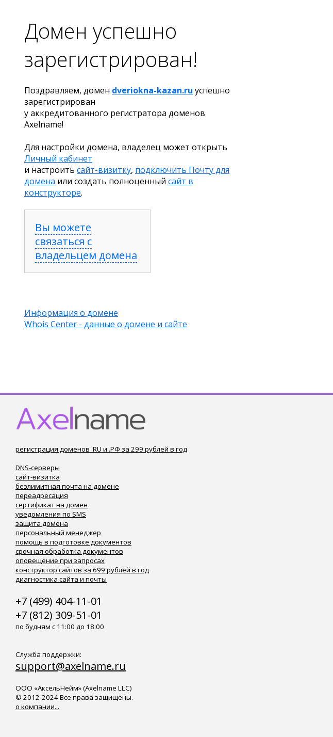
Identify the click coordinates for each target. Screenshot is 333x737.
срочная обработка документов (69, 551)
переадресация (41, 495)
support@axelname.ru (70, 666)
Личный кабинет (58, 158)
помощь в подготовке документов (73, 542)
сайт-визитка (37, 477)
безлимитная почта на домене (67, 486)
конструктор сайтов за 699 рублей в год (82, 569)
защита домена (41, 523)
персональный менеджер (58, 532)
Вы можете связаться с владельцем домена (86, 241)
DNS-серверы (37, 467)
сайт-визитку (104, 169)
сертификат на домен (51, 504)
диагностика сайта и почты (61, 579)
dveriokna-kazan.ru (152, 90)
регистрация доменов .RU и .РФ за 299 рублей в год (101, 449)
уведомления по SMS (50, 514)
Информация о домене (71, 312)
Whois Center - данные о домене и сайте (105, 324)
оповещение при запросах (60, 560)
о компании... (37, 706)
